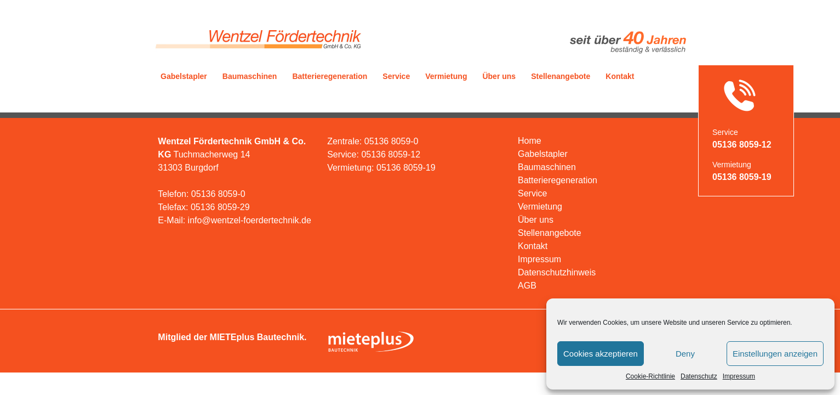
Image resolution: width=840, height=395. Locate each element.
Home (529, 140)
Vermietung (446, 76)
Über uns (499, 76)
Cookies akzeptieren (600, 353)
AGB (527, 285)
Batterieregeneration (329, 76)
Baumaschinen (249, 76)
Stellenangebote (560, 76)
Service (396, 76)
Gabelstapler (184, 76)
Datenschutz (699, 376)
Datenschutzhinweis (557, 272)
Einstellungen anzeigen (775, 353)
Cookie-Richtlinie (650, 376)
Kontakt (619, 76)
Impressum (739, 376)
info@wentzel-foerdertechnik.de (249, 220)
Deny (685, 353)
